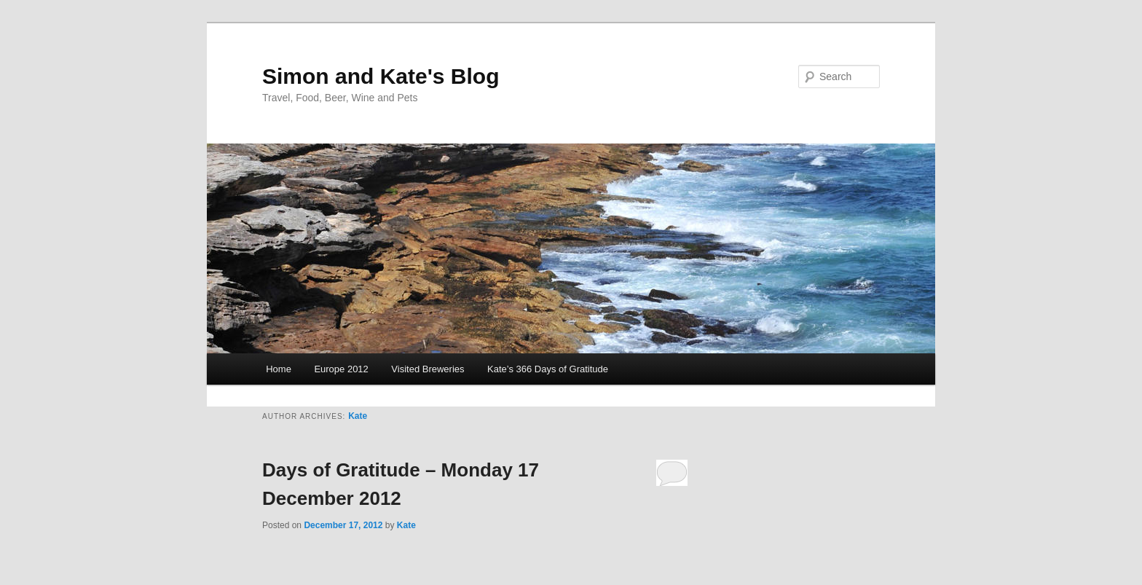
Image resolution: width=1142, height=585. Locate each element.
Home (278, 369)
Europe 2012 (341, 369)
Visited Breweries (427, 369)
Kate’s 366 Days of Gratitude (547, 369)
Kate (357, 416)
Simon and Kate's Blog (381, 76)
